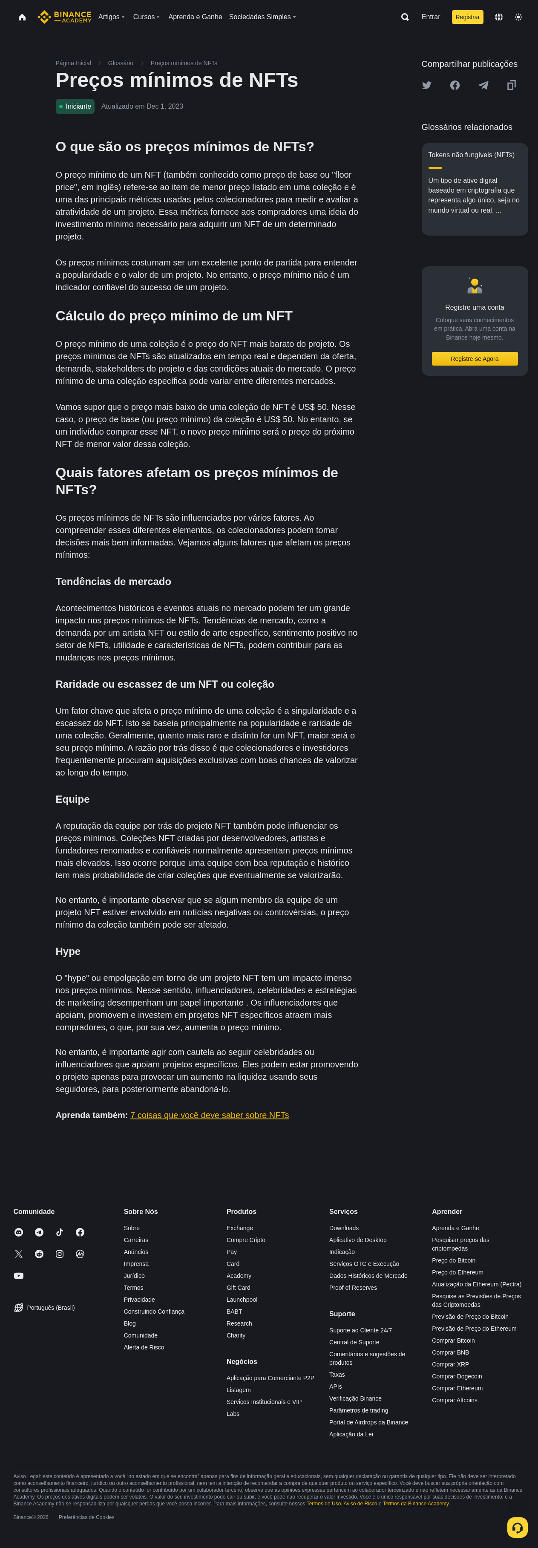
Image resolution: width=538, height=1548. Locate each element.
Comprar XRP (450, 1364)
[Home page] (64, 17)
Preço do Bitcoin (453, 1260)
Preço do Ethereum (457, 1272)
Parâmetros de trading (358, 1410)
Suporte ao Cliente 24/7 (360, 1330)
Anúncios (136, 1251)
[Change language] (499, 17)
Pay (232, 1251)
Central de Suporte (354, 1342)
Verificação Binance (355, 1398)
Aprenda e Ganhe (455, 1228)
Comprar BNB (450, 1352)
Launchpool (242, 1299)
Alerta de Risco (144, 1347)
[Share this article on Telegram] (483, 85)
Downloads (344, 1228)
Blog (130, 1323)
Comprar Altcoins (455, 1400)
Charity (236, 1335)
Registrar (468, 17)
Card (233, 1263)
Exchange (240, 1228)
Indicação (342, 1251)
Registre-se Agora (474, 358)
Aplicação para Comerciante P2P (270, 1378)
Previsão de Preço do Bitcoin (470, 1316)
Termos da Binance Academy (416, 1504)
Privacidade (139, 1299)
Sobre (132, 1228)
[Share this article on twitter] (427, 85)
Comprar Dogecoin (457, 1376)
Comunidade (141, 1335)
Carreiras (136, 1240)
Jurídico (134, 1275)
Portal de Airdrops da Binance (368, 1422)
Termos (134, 1287)
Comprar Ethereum (457, 1388)
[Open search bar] (402, 17)
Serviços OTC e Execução (364, 1263)
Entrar (431, 16)
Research (239, 1323)
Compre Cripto (246, 1240)
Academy (239, 1275)
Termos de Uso (324, 1504)
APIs (335, 1386)
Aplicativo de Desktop (358, 1240)
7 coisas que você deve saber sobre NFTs (209, 1115)
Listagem (239, 1390)
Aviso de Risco (360, 1504)
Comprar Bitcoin (453, 1340)
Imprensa (136, 1263)
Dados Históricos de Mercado (368, 1275)
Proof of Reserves (353, 1287)
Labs (233, 1413)
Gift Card (238, 1287)
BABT (234, 1311)
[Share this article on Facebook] (455, 85)
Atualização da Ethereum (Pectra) (476, 1284)
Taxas (337, 1374)
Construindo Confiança (154, 1311)
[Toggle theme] (518, 17)
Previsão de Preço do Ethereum (474, 1328)
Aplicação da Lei (351, 1434)
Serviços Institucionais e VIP (264, 1401)
